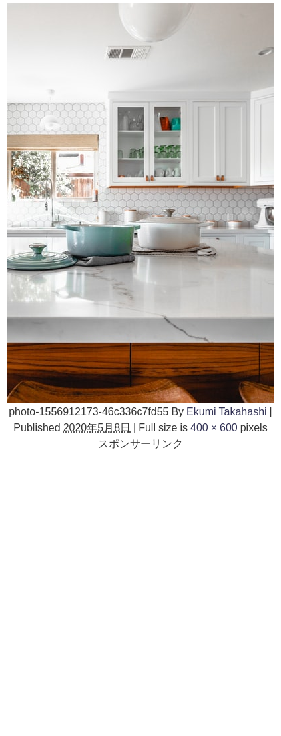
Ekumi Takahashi (226, 411)
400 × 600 (214, 427)
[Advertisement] (140, 592)
